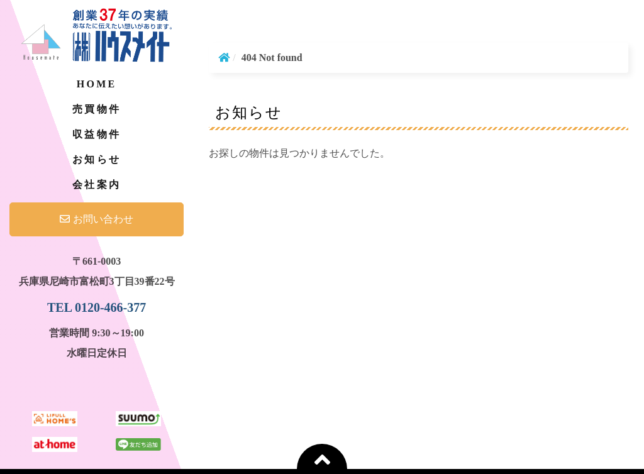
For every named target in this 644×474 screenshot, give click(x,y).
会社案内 (96, 184)
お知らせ (96, 159)
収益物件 (96, 134)
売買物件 (96, 109)
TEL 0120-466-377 (96, 307)
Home (96, 84)
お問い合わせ (96, 219)
